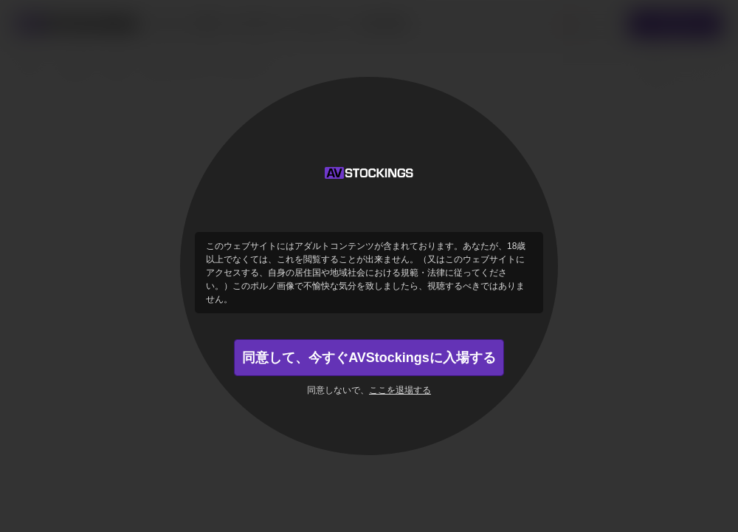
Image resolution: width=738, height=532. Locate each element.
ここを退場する (400, 390)
